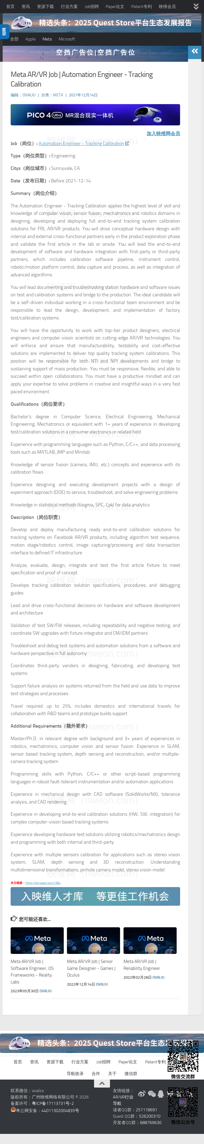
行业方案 (69, 6)
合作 (96, 1083)
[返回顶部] (102, 1094)
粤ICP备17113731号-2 (53, 1113)
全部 (14, 39)
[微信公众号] (151, 1104)
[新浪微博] (142, 1104)
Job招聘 (92, 6)
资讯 (26, 6)
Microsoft (67, 39)
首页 (10, 6)
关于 (112, 1083)
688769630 (151, 1132)
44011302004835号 (60, 1120)
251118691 (146, 1119)
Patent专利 (141, 6)
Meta (47, 39)
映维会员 (167, 6)
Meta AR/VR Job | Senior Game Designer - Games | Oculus (91, 978)
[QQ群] (161, 1104)
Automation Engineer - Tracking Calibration (84, 154)
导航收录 (75, 1083)
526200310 (149, 1126)
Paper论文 (115, 6)
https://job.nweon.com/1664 (43, 893)
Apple (31, 39)
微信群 (131, 1083)
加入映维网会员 (163, 144)
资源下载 (45, 6)
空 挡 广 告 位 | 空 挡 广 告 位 (95, 62)
